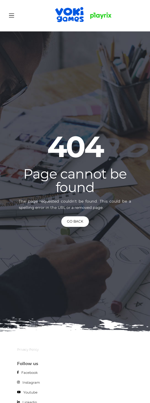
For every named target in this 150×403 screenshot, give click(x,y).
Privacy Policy (28, 349)
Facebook (27, 373)
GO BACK (75, 221)
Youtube (27, 392)
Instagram (28, 382)
